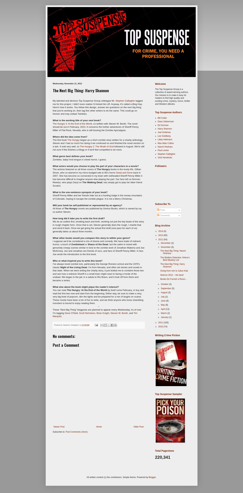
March (164, 313)
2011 (161, 322)
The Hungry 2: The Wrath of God (97, 146)
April (163, 309)
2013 (161, 235)
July (163, 297)
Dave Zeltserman (166, 121)
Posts (161, 210)
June (163, 301)
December (166, 243)
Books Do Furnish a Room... (173, 279)
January (165, 317)
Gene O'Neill (71, 313)
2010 (161, 326)
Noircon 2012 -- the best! (172, 275)
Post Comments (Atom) (77, 432)
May (163, 305)
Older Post (139, 427)
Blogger (152, 477)
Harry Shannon (165, 129)
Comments (163, 215)
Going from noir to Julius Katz (174, 271)
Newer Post (59, 427)
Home (99, 427)
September (166, 288)
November (166, 247)
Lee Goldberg (164, 136)
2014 (161, 231)
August (164, 292)
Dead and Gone (124, 172)
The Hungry (73, 140)
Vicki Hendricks (165, 157)
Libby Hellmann (165, 139)
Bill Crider (162, 118)
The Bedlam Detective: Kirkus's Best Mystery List (175, 258)
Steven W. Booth (119, 313)
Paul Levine (163, 150)
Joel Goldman (164, 132)
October (165, 284)
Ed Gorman (163, 125)
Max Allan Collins (166, 143)
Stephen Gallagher (125, 100)
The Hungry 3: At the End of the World (72, 123)
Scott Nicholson (87, 313)
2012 (161, 239)
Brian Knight (103, 313)
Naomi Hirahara (165, 147)
